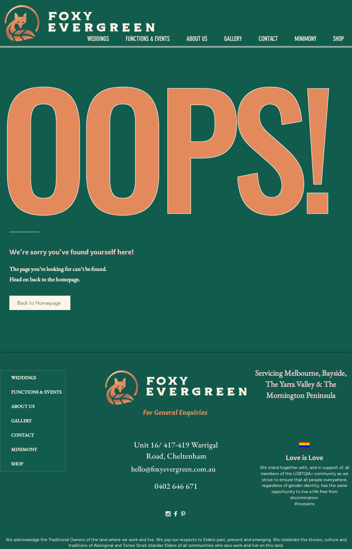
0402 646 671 (176, 486)
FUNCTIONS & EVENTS (36, 392)
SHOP (17, 464)
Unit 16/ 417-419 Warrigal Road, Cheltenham (176, 450)
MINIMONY (24, 449)
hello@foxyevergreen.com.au (173, 469)
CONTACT (22, 435)
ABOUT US (22, 406)
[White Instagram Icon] (168, 513)
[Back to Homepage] (39, 303)
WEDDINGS (23, 378)
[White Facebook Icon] (175, 513)
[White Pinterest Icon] (183, 513)
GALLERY (21, 421)
